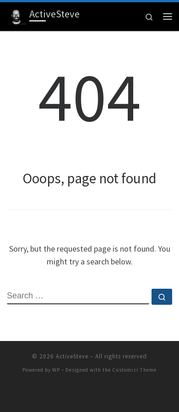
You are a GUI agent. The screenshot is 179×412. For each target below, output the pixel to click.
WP (56, 370)
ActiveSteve (72, 356)
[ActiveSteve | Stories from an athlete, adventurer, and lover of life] (16, 15)
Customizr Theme (134, 370)
